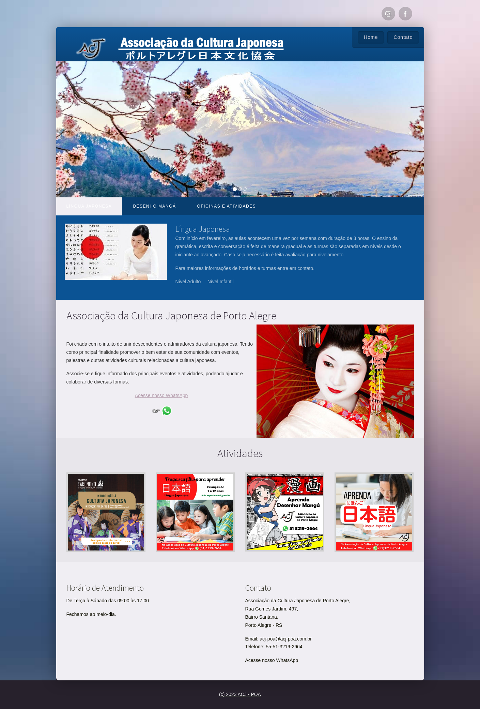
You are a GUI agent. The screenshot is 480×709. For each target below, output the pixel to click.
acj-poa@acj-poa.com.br (286, 639)
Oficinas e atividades (226, 206)
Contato (403, 37)
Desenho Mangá (154, 206)
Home (371, 37)
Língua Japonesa (89, 206)
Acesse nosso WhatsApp (271, 660)
